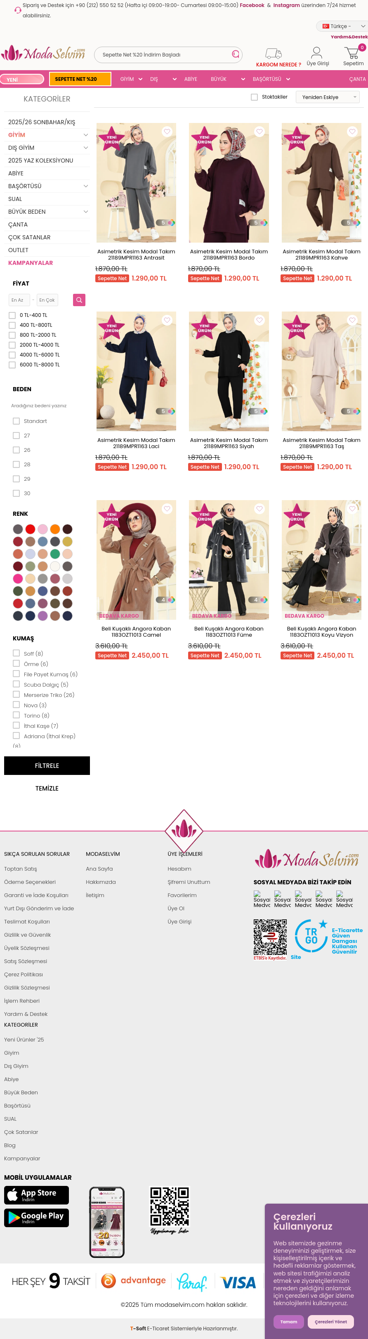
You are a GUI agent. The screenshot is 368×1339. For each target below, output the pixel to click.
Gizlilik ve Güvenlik (27, 935)
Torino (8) (31, 715)
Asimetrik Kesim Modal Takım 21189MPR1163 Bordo (229, 255)
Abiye (11, 1079)
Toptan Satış (20, 869)
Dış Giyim (16, 1066)
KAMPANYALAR (30, 263)
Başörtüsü (17, 1106)
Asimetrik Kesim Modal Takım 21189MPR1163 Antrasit (136, 255)
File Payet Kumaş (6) (45, 673)
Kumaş (23, 638)
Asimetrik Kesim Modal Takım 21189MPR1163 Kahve (322, 255)
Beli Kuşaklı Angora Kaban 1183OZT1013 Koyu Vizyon (321, 632)
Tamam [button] (289, 1322)
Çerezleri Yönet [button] (331, 1322)
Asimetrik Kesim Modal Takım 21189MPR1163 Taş (322, 443)
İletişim (95, 895)
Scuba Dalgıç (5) (40, 684)
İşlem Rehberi (22, 1001)
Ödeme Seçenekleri (30, 882)
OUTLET (18, 250)
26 (22, 450)
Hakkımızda (101, 882)
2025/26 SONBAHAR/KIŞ (41, 122)
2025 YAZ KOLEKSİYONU (40, 160)
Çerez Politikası (23, 974)
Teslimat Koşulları (27, 922)
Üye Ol (175, 908)
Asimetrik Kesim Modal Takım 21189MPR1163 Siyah (229, 443)
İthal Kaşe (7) (35, 725)
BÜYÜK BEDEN (218, 80)
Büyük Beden (21, 1092)
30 (22, 493)
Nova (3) (30, 704)
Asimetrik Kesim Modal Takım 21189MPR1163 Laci (136, 443)
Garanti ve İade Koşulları (36, 895)
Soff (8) (28, 653)
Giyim (11, 1053)
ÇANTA (18, 224)
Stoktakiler (269, 97)
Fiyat (21, 283)
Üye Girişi (179, 922)
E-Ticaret (158, 1300)
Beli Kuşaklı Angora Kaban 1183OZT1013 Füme (229, 632)
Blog (10, 1145)
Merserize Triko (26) (44, 694)
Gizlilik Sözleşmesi (27, 988)
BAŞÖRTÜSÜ (267, 79)
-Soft (138, 1300)
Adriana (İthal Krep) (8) (44, 741)
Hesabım (179, 869)
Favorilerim (181, 895)
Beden (22, 389)
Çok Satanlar (21, 1132)
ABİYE (191, 79)
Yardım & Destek (25, 1014)
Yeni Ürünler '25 (24, 1040)
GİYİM (127, 79)
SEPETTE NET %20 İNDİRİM (76, 80)
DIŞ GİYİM (157, 80)
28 (22, 465)
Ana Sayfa (99, 869)
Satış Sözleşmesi (25, 961)
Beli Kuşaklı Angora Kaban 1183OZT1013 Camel (136, 632)
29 (22, 479)
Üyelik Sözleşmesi (27, 948)
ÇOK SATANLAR (29, 237)
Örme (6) (30, 663)
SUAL (15, 199)
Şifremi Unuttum (188, 882)
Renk (20, 514)
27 (21, 436)
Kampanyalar (22, 1158)
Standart (30, 421)
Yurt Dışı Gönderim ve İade (39, 908)
